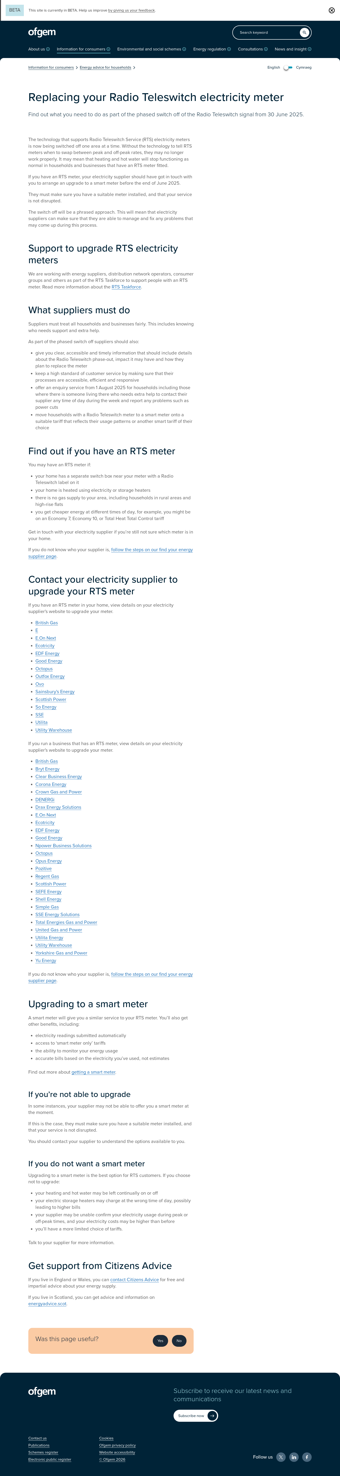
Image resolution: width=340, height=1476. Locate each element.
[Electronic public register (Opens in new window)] (49, 1459)
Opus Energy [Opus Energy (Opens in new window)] (48, 861)
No (179, 1340)
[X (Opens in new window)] (281, 1457)
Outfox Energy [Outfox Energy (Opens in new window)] (50, 676)
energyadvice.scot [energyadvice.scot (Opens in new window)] (47, 1304)
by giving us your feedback (131, 10)
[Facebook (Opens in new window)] (307, 1457)
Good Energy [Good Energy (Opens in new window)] (48, 661)
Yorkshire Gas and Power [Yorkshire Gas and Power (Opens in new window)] (61, 953)
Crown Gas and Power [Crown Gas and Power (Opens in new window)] (58, 792)
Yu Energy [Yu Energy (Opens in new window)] (45, 960)
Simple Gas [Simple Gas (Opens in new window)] (47, 907)
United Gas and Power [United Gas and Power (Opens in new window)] (58, 930)
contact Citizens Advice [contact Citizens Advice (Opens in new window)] (134, 1280)
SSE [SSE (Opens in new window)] (39, 715)
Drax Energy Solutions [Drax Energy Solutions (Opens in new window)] (58, 807)
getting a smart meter (93, 1072)
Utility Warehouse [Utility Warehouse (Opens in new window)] (53, 730)
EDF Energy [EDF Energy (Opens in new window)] (47, 653)
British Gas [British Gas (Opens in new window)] (46, 623)
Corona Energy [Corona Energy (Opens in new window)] (50, 784)
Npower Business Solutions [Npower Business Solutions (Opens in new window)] (63, 846)
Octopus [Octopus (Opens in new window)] (44, 669)
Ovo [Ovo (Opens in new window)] (39, 684)
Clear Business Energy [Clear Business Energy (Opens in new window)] (58, 777)
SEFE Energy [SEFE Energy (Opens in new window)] (48, 892)
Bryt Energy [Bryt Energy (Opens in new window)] (47, 769)
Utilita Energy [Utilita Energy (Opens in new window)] (49, 938)
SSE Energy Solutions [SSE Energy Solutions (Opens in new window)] (57, 914)
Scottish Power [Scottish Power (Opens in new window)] (50, 699)
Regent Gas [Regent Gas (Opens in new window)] (47, 876)
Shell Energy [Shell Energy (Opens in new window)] (48, 899)
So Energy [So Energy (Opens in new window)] (45, 707)
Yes (160, 1340)
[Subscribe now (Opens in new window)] (196, 1416)
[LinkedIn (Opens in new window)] (294, 1457)
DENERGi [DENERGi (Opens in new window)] (45, 800)
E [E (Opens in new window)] (36, 630)
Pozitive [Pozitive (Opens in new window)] (43, 868)
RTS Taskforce (126, 287)
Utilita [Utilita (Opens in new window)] (41, 722)
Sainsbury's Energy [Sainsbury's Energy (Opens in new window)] (55, 692)
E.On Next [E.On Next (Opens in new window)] (45, 638)
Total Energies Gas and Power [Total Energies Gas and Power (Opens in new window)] (66, 922)
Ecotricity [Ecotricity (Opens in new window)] (45, 646)
